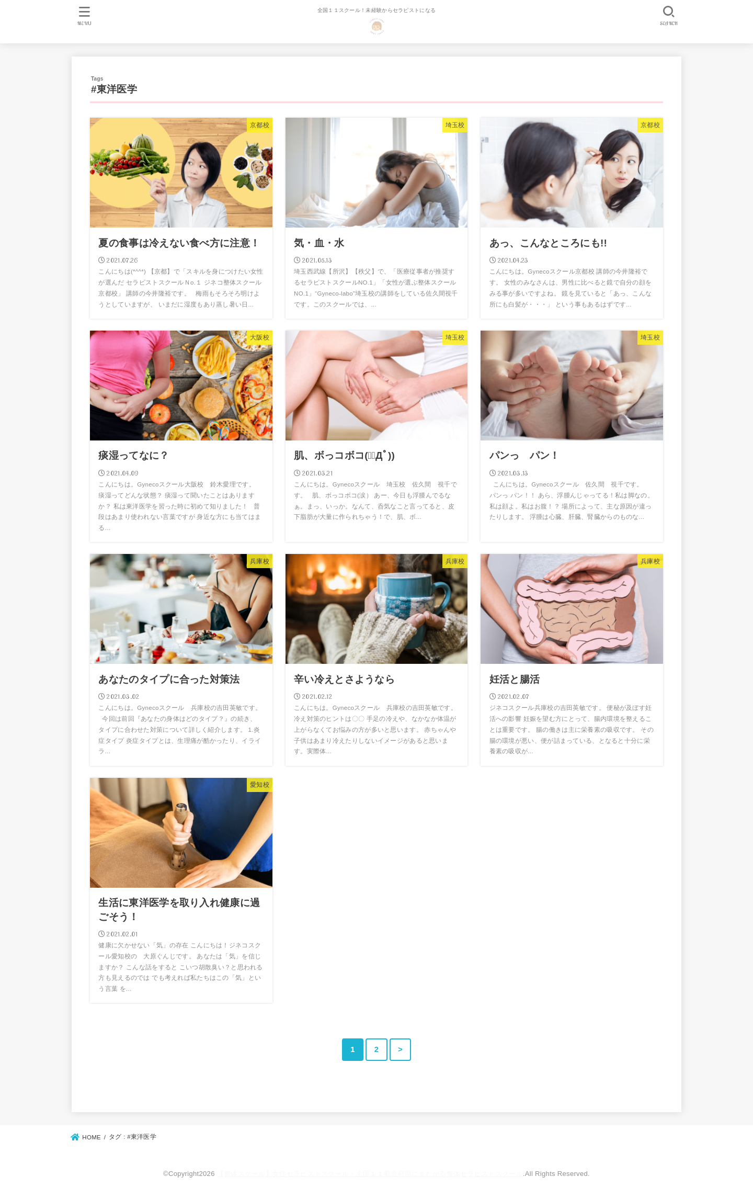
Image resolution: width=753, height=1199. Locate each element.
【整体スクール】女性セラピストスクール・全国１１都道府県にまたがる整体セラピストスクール (370, 1174)
